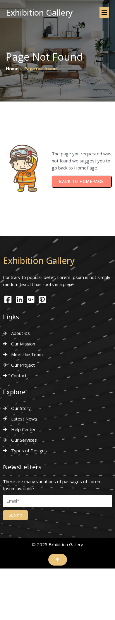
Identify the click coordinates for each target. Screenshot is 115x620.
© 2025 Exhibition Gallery (57, 544)
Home (12, 69)
